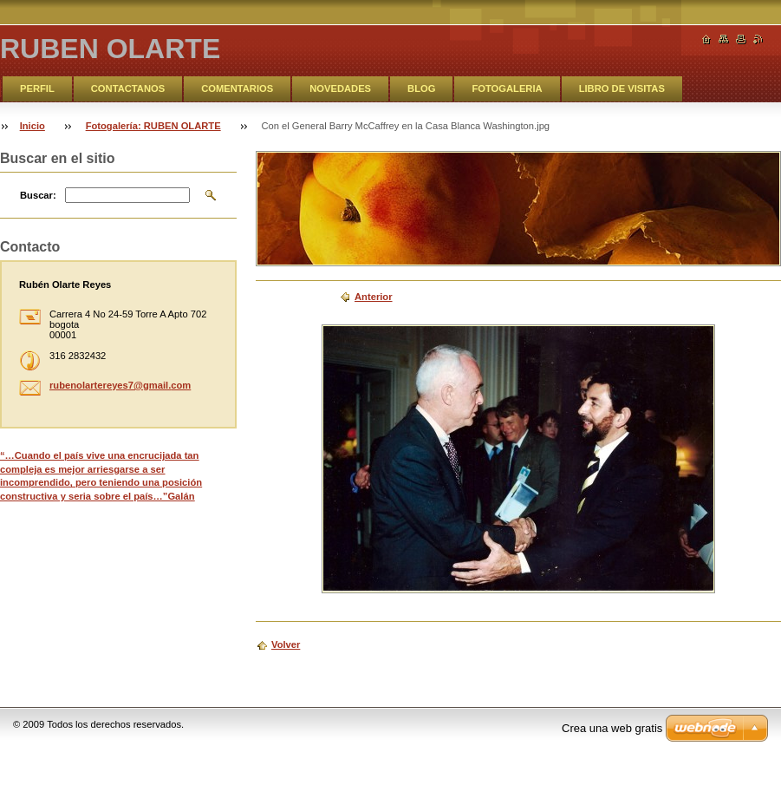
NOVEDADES (340, 88)
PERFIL (37, 88)
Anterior (374, 296)
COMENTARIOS (237, 88)
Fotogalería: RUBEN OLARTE (153, 126)
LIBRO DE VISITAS (622, 88)
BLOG (421, 88)
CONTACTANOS (128, 88)
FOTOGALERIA (507, 88)
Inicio (32, 126)
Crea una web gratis (612, 728)
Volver (285, 644)
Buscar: (38, 195)
